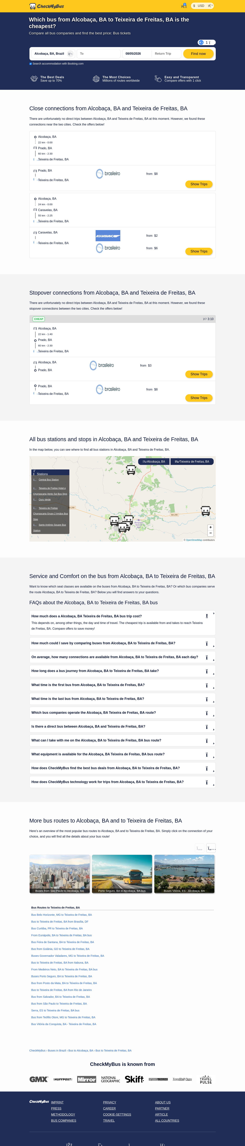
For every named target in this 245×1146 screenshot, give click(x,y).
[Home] (46, 6)
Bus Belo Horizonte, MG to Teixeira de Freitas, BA (61, 914)
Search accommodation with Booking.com (58, 63)
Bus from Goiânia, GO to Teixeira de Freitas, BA (60, 948)
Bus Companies (63, 1120)
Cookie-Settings (117, 1114)
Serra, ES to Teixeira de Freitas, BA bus (55, 1010)
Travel (109, 1120)
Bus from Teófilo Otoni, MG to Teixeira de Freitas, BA (63, 1017)
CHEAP (38, 319)
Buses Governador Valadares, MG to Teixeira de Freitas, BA (67, 955)
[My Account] (183, 6)
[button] (205, 511)
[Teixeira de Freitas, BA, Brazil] (98, 53)
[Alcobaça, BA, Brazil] (53, 53)
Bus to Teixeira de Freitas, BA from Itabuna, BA (60, 962)
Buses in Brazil (57, 1050)
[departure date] (137, 53)
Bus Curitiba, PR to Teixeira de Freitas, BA (57, 928)
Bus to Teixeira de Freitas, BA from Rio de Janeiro (61, 989)
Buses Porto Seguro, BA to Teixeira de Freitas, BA (61, 976)
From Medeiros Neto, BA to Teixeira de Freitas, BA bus (64, 969)
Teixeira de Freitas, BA (192, 461)
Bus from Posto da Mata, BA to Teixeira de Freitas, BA (64, 983)
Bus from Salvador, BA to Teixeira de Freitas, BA (60, 996)
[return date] (166, 53)
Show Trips (198, 184)
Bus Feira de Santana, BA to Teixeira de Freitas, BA (62, 942)
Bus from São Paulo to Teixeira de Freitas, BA (59, 1003)
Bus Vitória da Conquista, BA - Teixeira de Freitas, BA (63, 1024)
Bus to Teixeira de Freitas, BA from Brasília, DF (59, 921)
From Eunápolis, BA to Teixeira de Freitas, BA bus (61, 935)
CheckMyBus (37, 1050)
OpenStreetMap (194, 540)
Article (161, 1114)
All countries (167, 1120)
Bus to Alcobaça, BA (80, 1050)
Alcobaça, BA (154, 461)
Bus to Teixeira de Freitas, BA (113, 1050)
